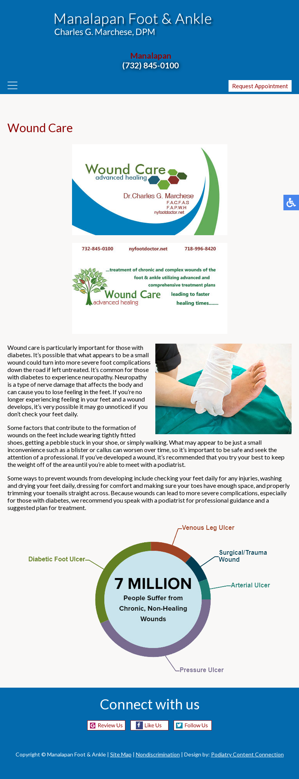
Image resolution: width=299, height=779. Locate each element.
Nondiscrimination (158, 754)
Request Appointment (260, 85)
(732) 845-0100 (150, 65)
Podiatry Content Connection (247, 754)
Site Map (121, 754)
